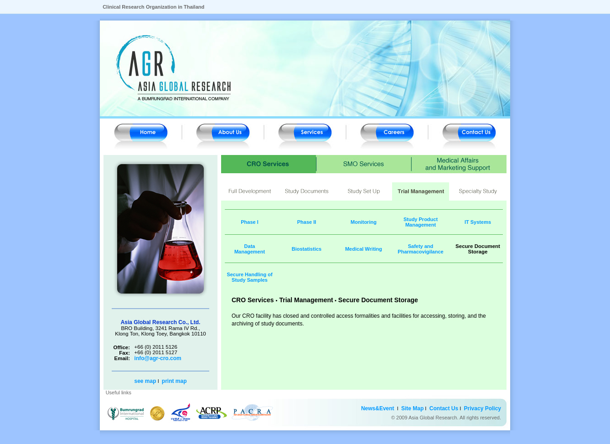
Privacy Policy (481, 408)
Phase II (306, 222)
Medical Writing (363, 249)
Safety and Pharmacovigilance (420, 248)
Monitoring (364, 222)
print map (174, 381)
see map (146, 381)
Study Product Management (420, 222)
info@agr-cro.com (157, 358)
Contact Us (442, 408)
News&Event (377, 408)
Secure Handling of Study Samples (249, 277)
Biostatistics (306, 249)
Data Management (249, 248)
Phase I (249, 222)
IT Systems (478, 222)
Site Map (413, 408)
